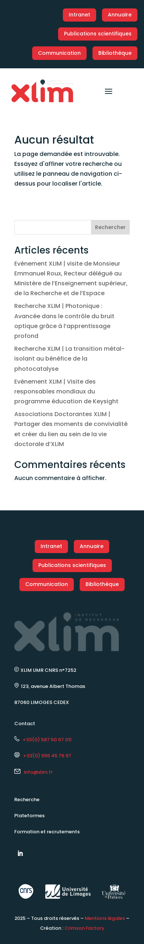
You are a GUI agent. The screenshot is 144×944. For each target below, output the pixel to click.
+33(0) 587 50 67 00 (43, 739)
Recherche (26, 799)
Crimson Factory (84, 928)
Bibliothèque (115, 53)
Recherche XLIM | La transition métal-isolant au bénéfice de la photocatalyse (69, 359)
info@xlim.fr (38, 772)
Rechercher (110, 227)
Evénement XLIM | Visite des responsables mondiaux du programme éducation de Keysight (66, 391)
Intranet (79, 14)
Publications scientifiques (98, 33)
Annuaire (120, 14)
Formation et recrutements (47, 831)
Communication (59, 53)
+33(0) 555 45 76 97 (42, 755)
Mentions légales (105, 918)
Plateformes (29, 815)
